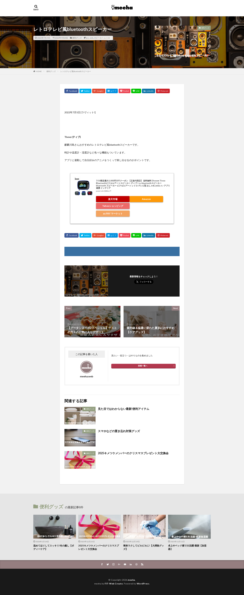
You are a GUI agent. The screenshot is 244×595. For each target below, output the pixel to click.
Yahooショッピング (112, 205)
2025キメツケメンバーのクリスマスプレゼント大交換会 (133, 453)
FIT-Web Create (114, 583)
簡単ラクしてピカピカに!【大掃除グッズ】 (143, 547)
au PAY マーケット (113, 213)
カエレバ (107, 191)
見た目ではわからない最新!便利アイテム (123, 408)
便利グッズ (77, 38)
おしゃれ (89, 38)
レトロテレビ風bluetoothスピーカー (75, 71)
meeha (131, 580)
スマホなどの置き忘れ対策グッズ (119, 431)
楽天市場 (112, 199)
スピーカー (98, 38)
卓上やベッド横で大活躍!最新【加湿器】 (187, 547)
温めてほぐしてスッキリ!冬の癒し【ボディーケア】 (53, 547)
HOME (39, 71)
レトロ (107, 38)
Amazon (146, 199)
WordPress (143, 583)
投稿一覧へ (142, 366)
